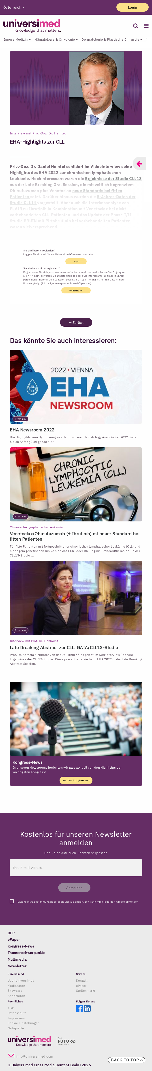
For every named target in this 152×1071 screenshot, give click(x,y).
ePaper (81, 986)
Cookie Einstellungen (23, 1023)
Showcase (15, 991)
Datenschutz (17, 1013)
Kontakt (82, 981)
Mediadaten (16, 986)
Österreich (12, 7)
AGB (11, 1008)
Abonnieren (16, 996)
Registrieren (76, 290)
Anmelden (74, 887)
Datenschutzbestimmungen (35, 901)
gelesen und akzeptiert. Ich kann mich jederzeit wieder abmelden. (78, 901)
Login (132, 7)
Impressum (16, 1018)
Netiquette (16, 1028)
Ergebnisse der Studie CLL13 (113, 178)
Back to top (127, 1060)
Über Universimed (21, 981)
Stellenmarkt (85, 991)
